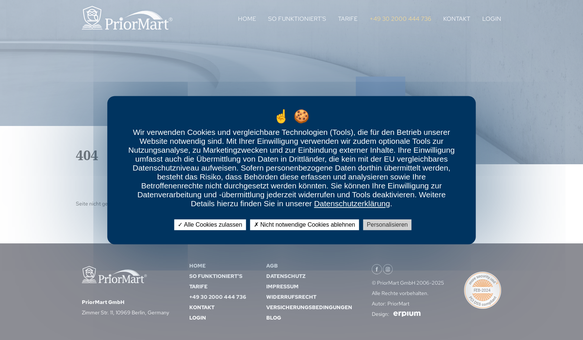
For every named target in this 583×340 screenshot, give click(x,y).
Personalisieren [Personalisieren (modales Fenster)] (387, 224)
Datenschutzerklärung (352, 203)
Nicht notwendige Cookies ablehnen (304, 224)
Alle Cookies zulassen (210, 224)
